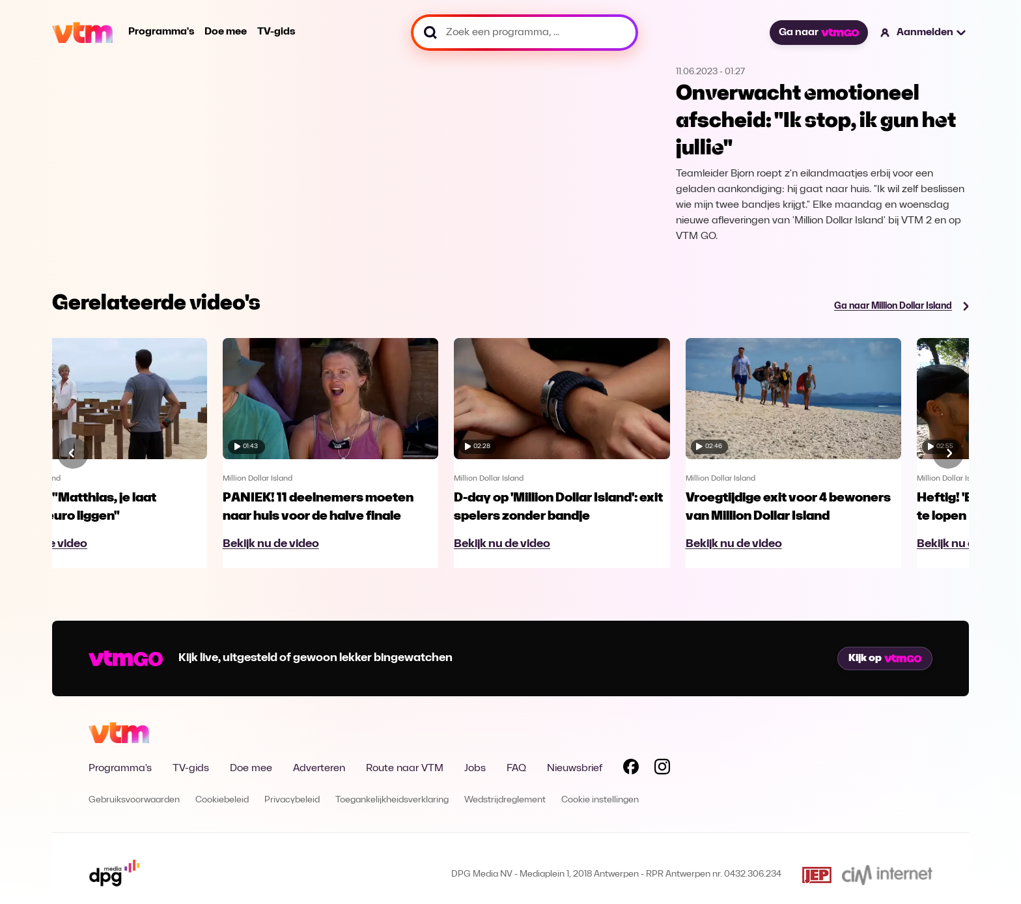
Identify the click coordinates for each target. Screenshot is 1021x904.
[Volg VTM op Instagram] (662, 769)
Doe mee (225, 32)
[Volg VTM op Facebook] (631, 769)
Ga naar (818, 32)
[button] (923, 32)
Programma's (161, 32)
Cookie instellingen (600, 800)
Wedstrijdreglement (505, 800)
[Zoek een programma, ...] (524, 32)
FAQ (516, 768)
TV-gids (276, 32)
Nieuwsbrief (574, 768)
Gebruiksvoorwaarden (134, 800)
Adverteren (319, 768)
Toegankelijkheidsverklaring (392, 800)
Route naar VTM (404, 768)
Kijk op (884, 658)
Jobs (475, 768)
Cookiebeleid (222, 800)
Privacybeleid (292, 800)
